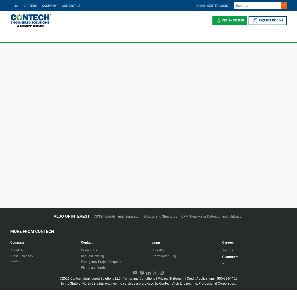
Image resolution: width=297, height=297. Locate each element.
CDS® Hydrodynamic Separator (117, 216)
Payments (229, 266)
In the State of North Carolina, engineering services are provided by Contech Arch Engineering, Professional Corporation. (148, 290)
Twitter (155, 279)
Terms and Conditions (139, 285)
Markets (16, 262)
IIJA (15, 6)
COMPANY (49, 6)
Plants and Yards (93, 268)
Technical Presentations (169, 262)
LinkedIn (148, 279)
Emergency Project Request (101, 262)
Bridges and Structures (160, 216)
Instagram (161, 279)
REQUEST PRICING (267, 20)
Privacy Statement (171, 285)
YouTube (135, 279)
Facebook (142, 279)
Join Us (227, 250)
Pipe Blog (158, 250)
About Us (17, 250)
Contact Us (89, 250)
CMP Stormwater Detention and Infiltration (212, 216)
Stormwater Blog (164, 256)
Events (15, 273)
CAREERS (30, 6)
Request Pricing (92, 256)
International (90, 273)
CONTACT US (71, 6)
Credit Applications (201, 285)
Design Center (229, 20)
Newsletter (18, 268)
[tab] (42, 240)
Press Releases (21, 256)
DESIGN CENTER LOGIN (212, 6)
